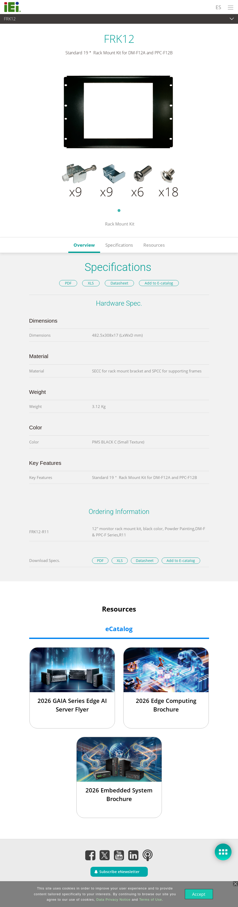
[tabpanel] (119, 135)
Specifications (119, 245)
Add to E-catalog (159, 283)
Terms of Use (150, 900)
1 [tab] (119, 210)
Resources (154, 245)
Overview (84, 245)
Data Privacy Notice (113, 900)
